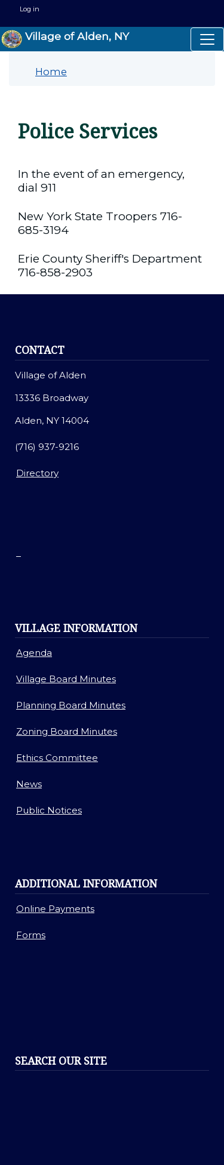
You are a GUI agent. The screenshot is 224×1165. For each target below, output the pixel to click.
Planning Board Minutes (70, 705)
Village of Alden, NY (65, 39)
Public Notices (49, 810)
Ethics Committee (57, 757)
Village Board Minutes (66, 679)
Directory (37, 473)
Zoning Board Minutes (66, 731)
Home (51, 72)
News (29, 784)
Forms (30, 935)
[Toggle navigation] (207, 39)
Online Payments (55, 908)
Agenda (34, 652)
